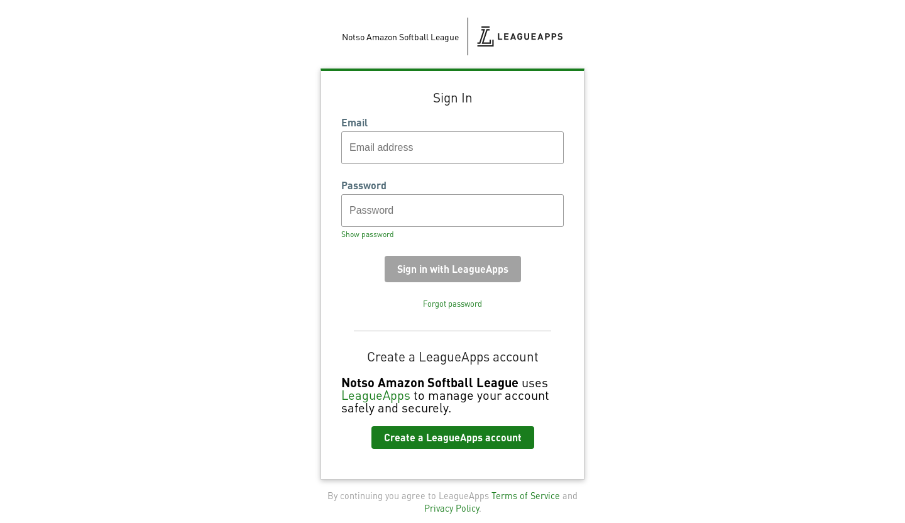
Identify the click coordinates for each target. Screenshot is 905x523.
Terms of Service (525, 495)
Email (354, 122)
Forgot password (452, 304)
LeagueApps (375, 395)
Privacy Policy (451, 508)
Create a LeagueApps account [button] (453, 437)
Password (364, 185)
